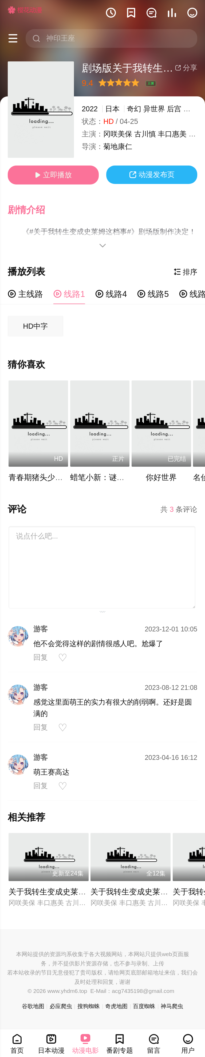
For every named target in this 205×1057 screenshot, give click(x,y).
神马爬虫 (172, 1006)
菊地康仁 (117, 147)
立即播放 (53, 175)
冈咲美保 (117, 134)
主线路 (25, 294)
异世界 (154, 109)
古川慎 (145, 134)
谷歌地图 (33, 1006)
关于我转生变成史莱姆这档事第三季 (70, 891)
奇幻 (134, 109)
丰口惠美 (172, 134)
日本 (112, 109)
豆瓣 (151, 83)
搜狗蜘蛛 (88, 1006)
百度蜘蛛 (144, 1006)
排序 (185, 272)
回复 (40, 657)
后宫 (174, 109)
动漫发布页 (152, 175)
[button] (31, 210)
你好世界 (161, 477)
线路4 (111, 294)
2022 (90, 109)
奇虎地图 (116, 1006)
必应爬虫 (61, 1006)
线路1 (69, 294)
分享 (186, 68)
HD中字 (35, 326)
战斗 (190, 109)
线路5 (153, 294)
